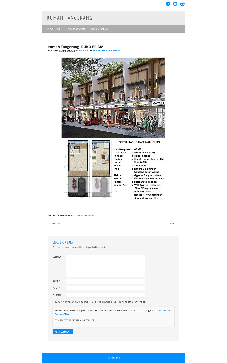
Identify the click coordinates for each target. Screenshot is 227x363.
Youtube (175, 4)
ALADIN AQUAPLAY (99, 29)
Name (57, 281)
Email (57, 288)
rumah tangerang (70, 17)
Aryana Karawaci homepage (106, 50)
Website (57, 295)
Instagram (182, 4)
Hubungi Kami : (54, 29)
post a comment (86, 215)
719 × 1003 (84, 50)
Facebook (168, 4)
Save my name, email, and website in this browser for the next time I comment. (100, 301)
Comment (59, 256)
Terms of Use (62, 314)
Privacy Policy (159, 310)
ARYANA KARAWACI (76, 29)
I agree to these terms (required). (75, 320)
